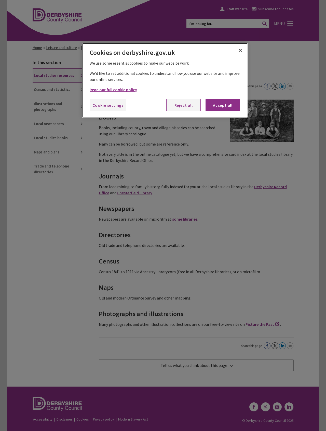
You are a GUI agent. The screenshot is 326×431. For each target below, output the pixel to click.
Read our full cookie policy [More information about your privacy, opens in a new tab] (113, 89)
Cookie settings (108, 105)
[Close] (240, 50)
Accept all (223, 105)
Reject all (183, 105)
